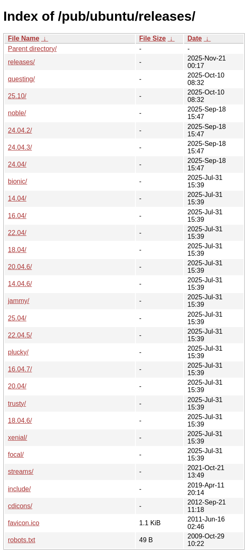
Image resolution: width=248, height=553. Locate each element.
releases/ (21, 61)
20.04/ (17, 386)
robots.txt (21, 539)
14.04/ (17, 198)
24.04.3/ (20, 147)
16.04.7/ (20, 369)
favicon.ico (23, 522)
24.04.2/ (20, 130)
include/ (19, 488)
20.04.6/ (20, 266)
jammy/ (18, 300)
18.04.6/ (20, 420)
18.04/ (17, 249)
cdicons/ (20, 505)
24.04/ (17, 164)
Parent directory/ (32, 48)
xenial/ (17, 437)
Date (194, 38)
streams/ (20, 471)
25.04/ (17, 318)
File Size (152, 38)
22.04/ (17, 232)
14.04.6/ (20, 283)
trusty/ (17, 403)
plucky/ (18, 352)
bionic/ (17, 181)
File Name (23, 38)
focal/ (16, 454)
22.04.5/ (20, 335)
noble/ (17, 112)
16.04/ (17, 215)
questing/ (21, 78)
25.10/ (17, 95)
